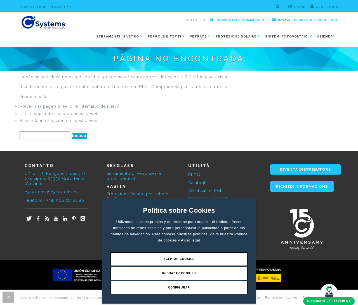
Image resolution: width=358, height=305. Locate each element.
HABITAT (118, 186)
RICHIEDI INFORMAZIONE (302, 186)
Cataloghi (198, 182)
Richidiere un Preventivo (46, 7)
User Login (324, 6)
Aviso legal (190, 240)
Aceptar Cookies (179, 259)
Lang (296, 6)
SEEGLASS (120, 165)
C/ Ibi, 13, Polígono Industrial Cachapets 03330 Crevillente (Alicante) (55, 178)
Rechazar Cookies (179, 273)
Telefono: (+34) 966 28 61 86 (54, 200)
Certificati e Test (205, 190)
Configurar (179, 287)
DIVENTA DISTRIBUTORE (305, 169)
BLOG (194, 175)
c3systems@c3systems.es (52, 192)
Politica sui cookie (281, 297)
